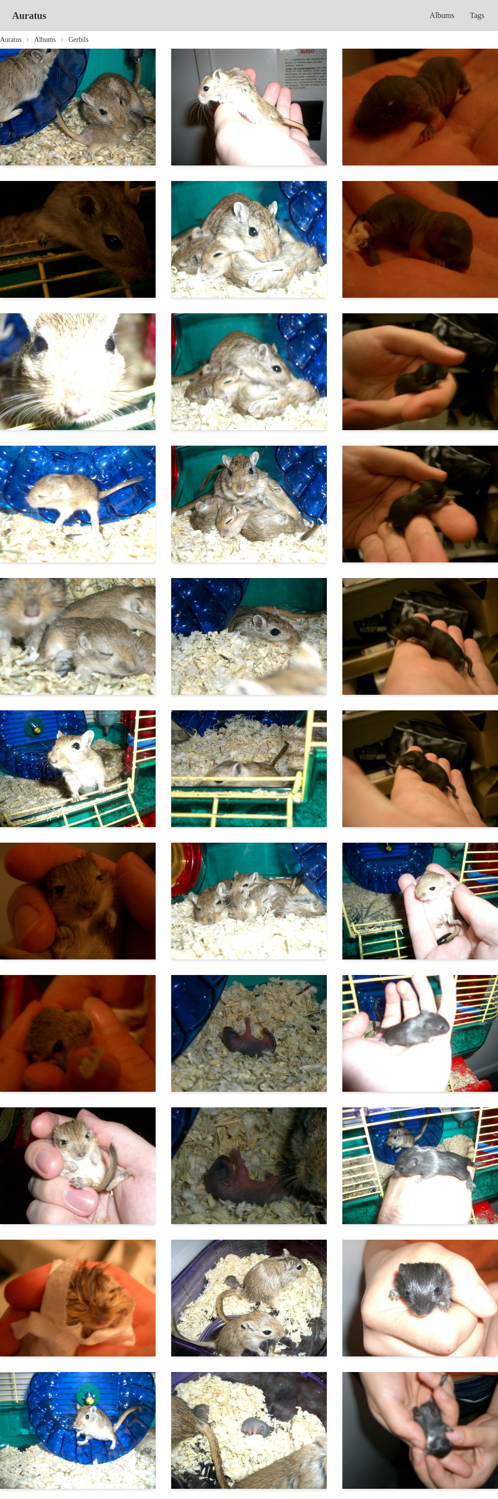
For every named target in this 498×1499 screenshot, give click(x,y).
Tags (477, 15)
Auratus (29, 15)
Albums (441, 15)
